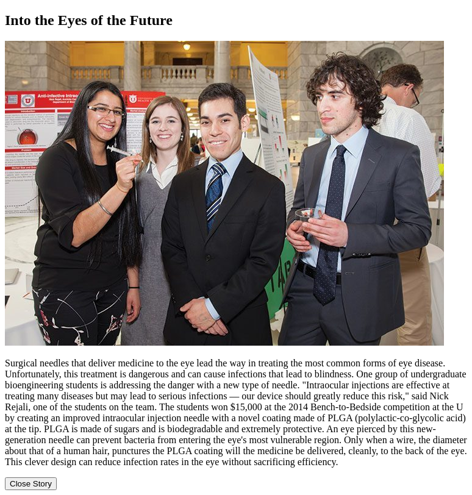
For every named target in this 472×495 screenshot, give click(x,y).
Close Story (31, 483)
